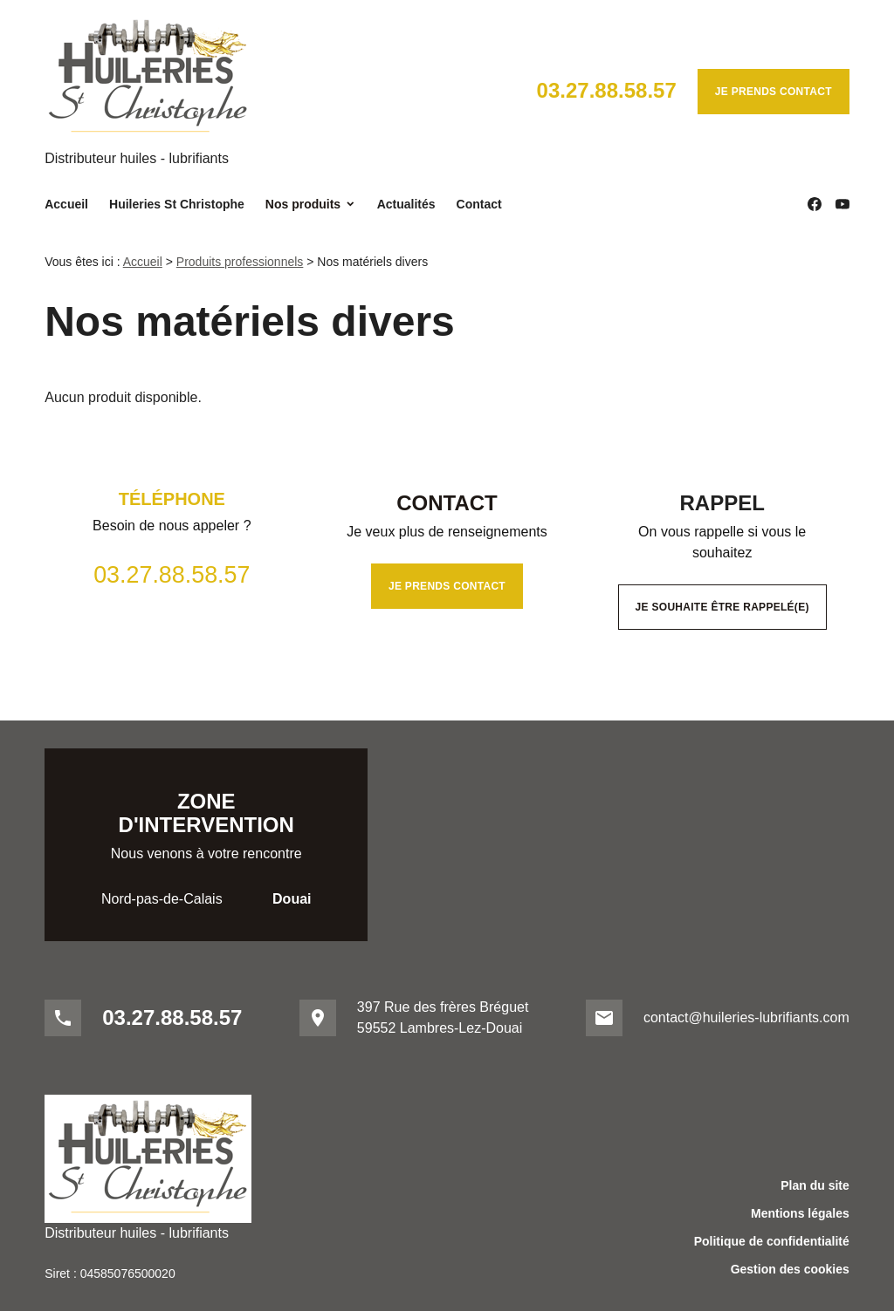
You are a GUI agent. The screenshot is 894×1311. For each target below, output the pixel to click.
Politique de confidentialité (771, 1241)
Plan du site (815, 1185)
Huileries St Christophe (176, 204)
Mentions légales (800, 1213)
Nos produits (302, 204)
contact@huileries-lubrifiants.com (746, 1017)
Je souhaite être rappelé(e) (722, 607)
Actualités (406, 204)
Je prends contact (773, 91)
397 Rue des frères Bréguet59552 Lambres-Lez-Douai (443, 1017)
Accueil (66, 204)
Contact (479, 204)
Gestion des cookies (790, 1269)
